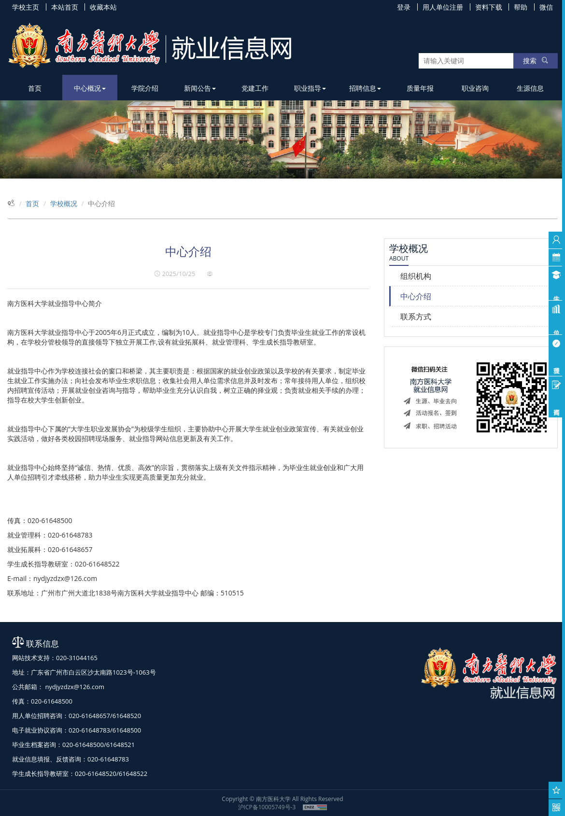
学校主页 (25, 7)
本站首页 (64, 7)
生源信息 (530, 88)
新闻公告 (200, 88)
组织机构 (415, 276)
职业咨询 (475, 88)
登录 (403, 7)
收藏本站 (103, 7)
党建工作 (254, 88)
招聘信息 (365, 88)
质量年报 (420, 88)
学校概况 (63, 203)
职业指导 (310, 88)
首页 (35, 88)
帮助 (520, 7)
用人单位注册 (443, 7)
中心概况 (90, 88)
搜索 (535, 60)
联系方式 (415, 316)
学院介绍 (144, 88)
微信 (546, 7)
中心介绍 (415, 296)
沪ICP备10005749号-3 (267, 807)
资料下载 (488, 7)
